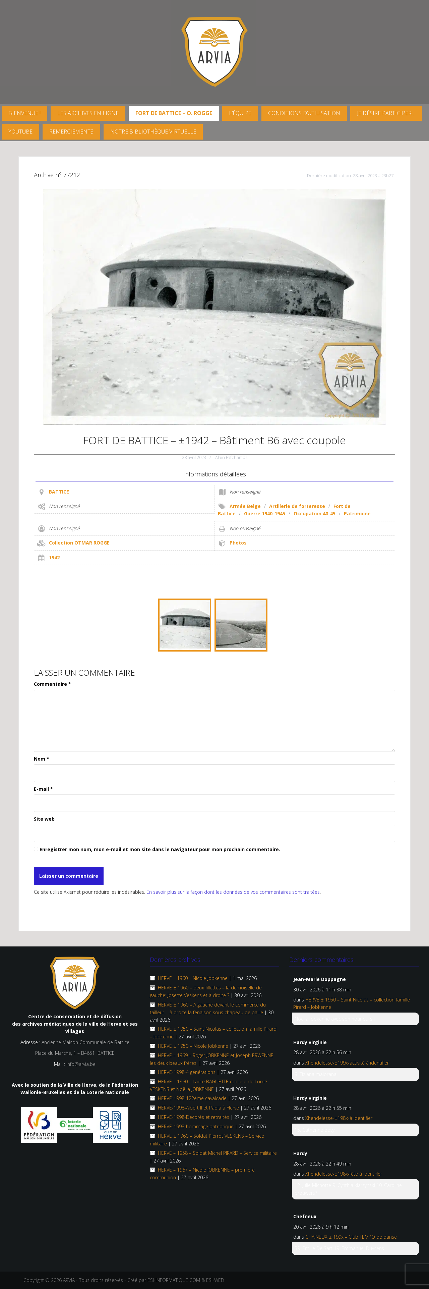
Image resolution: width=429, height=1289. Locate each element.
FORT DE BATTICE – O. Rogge (173, 113)
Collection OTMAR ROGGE (79, 542)
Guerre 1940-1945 (264, 513)
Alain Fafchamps (231, 457)
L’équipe (240, 113)
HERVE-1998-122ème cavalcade (192, 1098)
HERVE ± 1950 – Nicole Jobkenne (193, 1046)
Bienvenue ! (24, 113)
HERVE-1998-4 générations (187, 1072)
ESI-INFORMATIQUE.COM (173, 1280)
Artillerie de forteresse (297, 506)
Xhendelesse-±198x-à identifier (338, 1118)
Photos (238, 542)
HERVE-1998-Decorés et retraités (193, 1117)
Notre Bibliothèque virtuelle (153, 131)
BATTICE (59, 491)
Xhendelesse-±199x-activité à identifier (347, 1063)
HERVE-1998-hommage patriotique (196, 1126)
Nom (41, 759)
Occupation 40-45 (314, 513)
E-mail (43, 789)
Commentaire (52, 684)
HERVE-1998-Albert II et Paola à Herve (198, 1107)
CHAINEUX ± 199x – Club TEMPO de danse (351, 1237)
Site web (44, 819)
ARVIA (69, 1280)
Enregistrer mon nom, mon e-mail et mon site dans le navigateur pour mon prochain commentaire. (160, 849)
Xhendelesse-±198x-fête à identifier (343, 1174)
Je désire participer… (386, 113)
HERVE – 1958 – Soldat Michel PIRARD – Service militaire (217, 1153)
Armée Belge (245, 506)
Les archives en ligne (88, 113)
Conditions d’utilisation (304, 113)
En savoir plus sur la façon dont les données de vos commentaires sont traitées (233, 892)
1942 (54, 557)
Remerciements (71, 131)
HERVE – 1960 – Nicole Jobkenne (193, 978)
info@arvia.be (81, 1064)
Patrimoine (357, 513)
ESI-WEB (215, 1280)
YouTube (20, 131)
